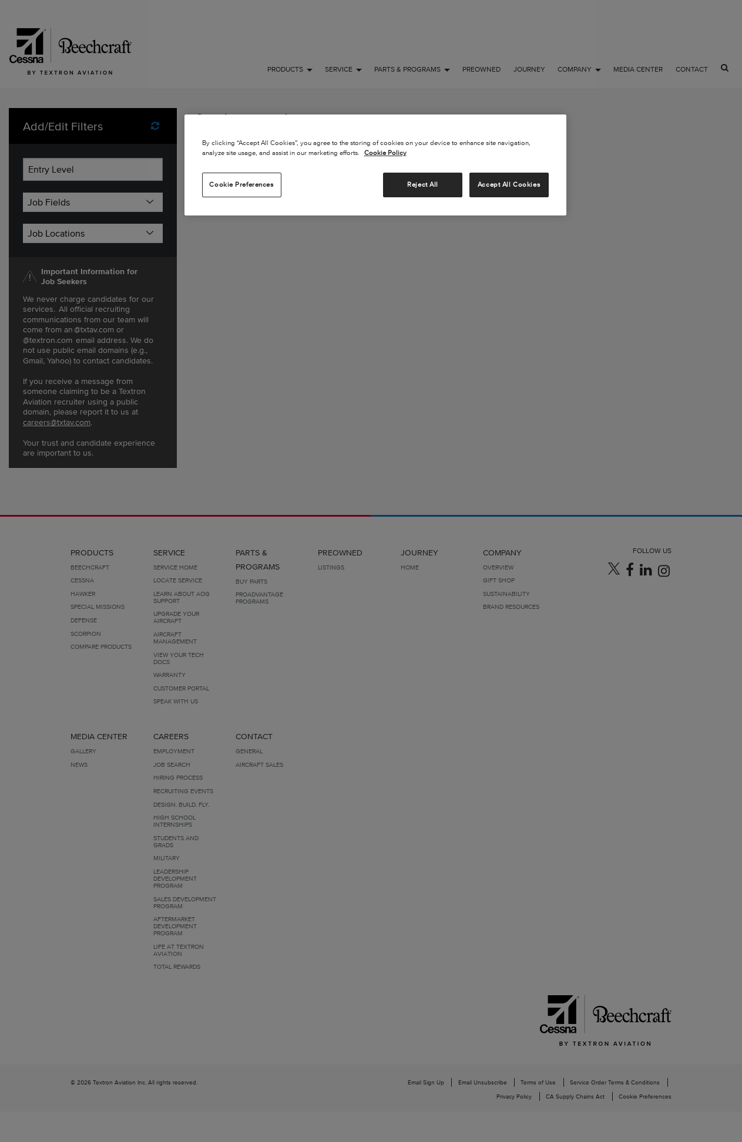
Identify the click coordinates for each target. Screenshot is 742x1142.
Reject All (422, 184)
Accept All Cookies (509, 184)
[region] (375, 164)
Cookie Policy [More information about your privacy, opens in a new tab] (385, 152)
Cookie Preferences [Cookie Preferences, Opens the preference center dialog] (241, 184)
